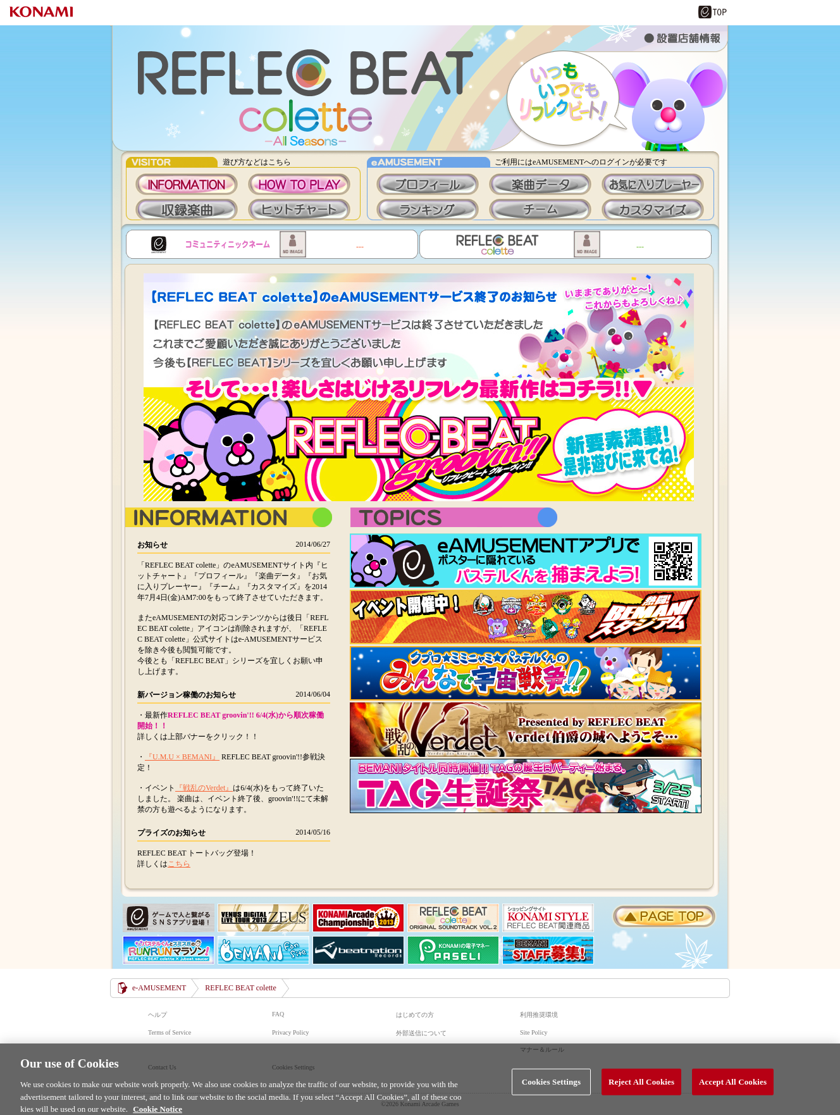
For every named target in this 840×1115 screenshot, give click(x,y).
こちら (179, 863)
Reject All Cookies (641, 1088)
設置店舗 (682, 38)
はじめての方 (415, 1014)
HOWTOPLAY (299, 184)
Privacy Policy (290, 1032)
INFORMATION (186, 184)
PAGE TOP (664, 916)
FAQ (278, 1014)
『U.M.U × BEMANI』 (182, 756)
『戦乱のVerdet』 (204, 787)
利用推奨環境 (539, 1014)
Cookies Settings (551, 1088)
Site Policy (534, 1032)
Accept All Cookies (733, 1088)
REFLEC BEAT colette (420, 88)
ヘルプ (157, 1014)
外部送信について (421, 1033)
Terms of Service (169, 1032)
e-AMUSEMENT (159, 987)
